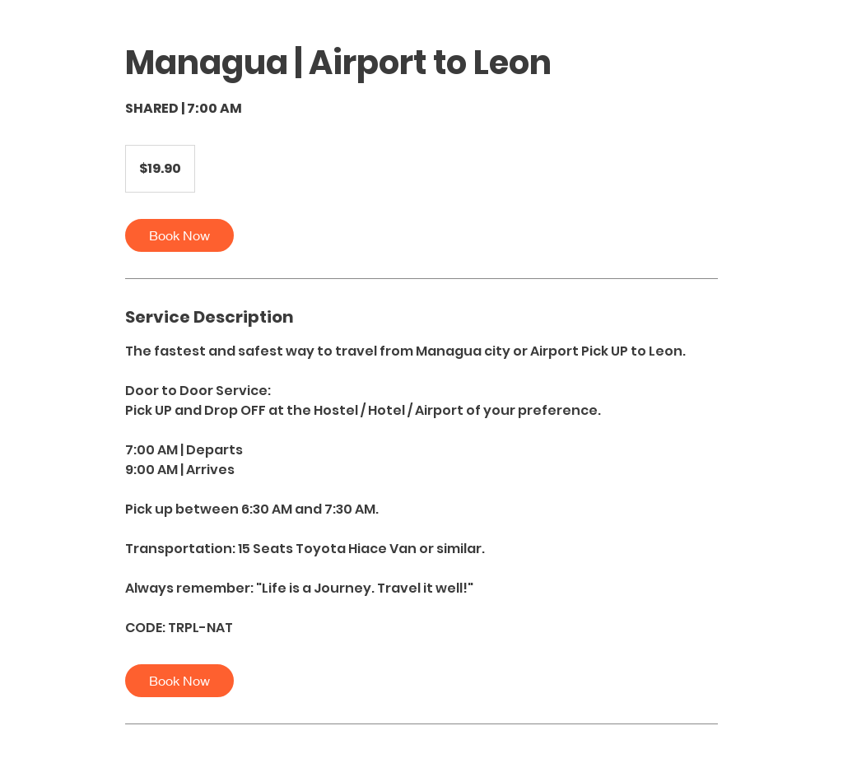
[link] (179, 235)
